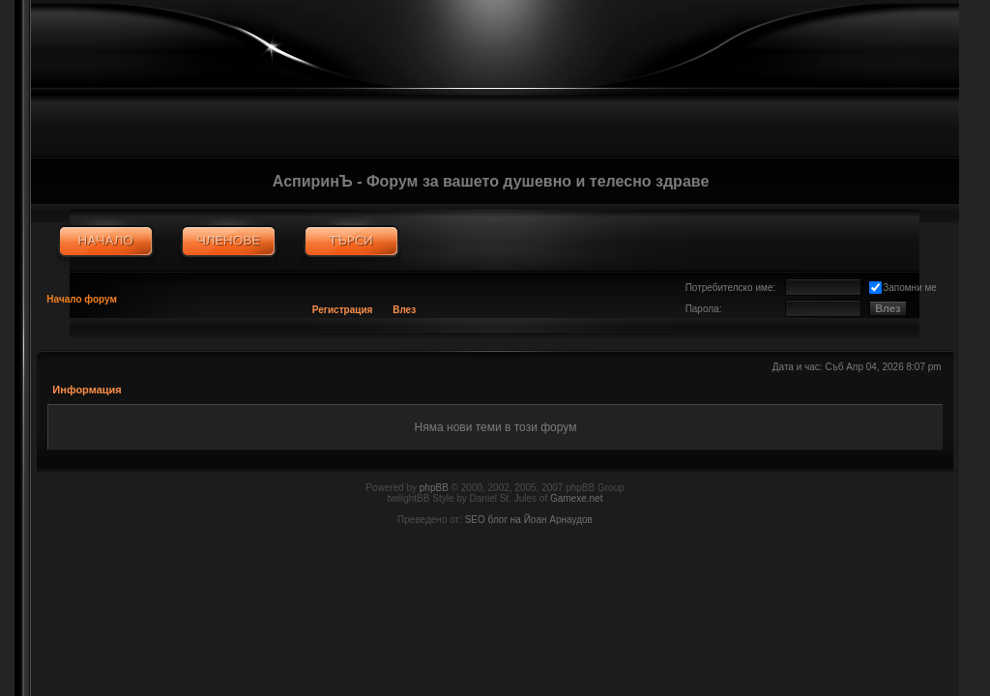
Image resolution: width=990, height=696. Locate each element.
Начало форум (81, 299)
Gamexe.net (576, 498)
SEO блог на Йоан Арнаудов (529, 519)
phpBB (434, 487)
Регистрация (342, 309)
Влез (404, 309)
